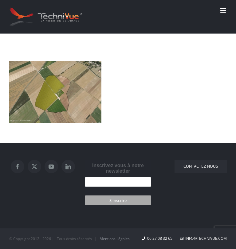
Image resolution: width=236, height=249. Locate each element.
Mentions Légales (115, 238)
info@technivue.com (203, 238)
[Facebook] (17, 166)
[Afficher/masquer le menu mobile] (223, 10)
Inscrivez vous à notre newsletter (118, 168)
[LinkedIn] (68, 166)
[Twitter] (34, 166)
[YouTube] (51, 166)
